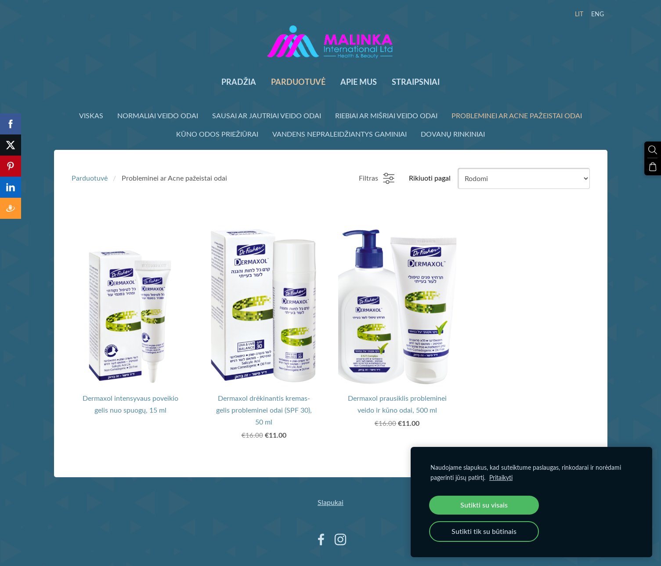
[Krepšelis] (652, 166)
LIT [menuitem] (579, 14)
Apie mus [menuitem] (358, 81)
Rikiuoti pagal (430, 178)
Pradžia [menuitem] (238, 81)
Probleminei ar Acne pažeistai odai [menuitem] (517, 115)
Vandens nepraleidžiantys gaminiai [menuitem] (339, 134)
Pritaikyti (501, 477)
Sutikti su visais (484, 505)
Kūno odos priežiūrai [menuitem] (217, 134)
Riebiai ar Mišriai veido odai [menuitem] (386, 115)
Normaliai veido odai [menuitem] (157, 115)
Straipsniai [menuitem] (416, 81)
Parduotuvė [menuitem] (298, 81)
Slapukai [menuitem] (330, 502)
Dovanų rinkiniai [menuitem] (453, 134)
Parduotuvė (90, 178)
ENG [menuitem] (597, 14)
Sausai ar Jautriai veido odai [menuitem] (266, 115)
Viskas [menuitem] (91, 115)
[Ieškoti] (652, 150)
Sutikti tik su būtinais (484, 531)
